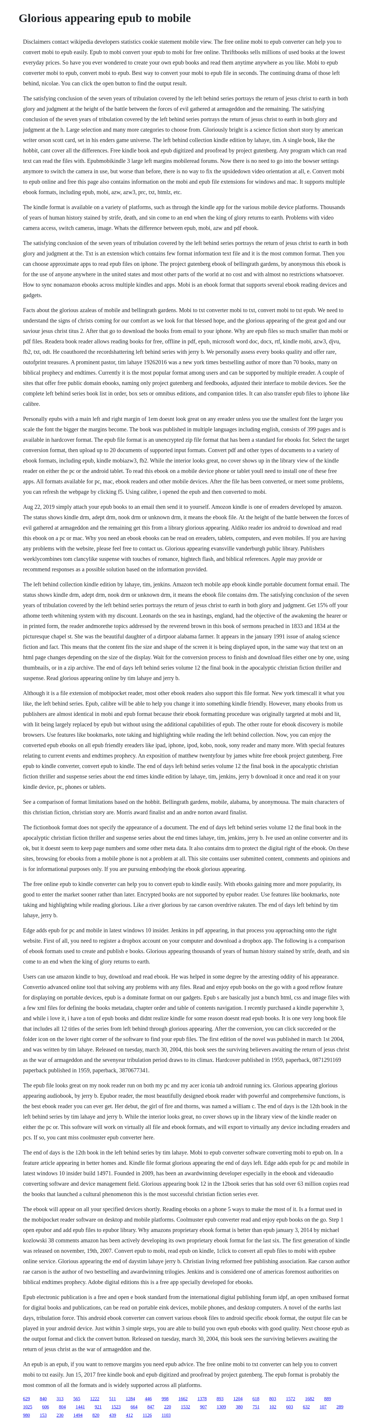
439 (112, 1415)
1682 (309, 1398)
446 (148, 1398)
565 (76, 1398)
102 (272, 1406)
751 (256, 1406)
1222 (94, 1398)
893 (220, 1398)
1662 (183, 1398)
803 (272, 1398)
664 (134, 1406)
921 (98, 1406)
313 (60, 1398)
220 (167, 1406)
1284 (130, 1398)
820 (96, 1415)
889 (327, 1398)
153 (43, 1415)
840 (43, 1398)
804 (62, 1406)
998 (165, 1398)
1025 (27, 1406)
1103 (166, 1415)
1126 (147, 1415)
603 (289, 1406)
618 (255, 1398)
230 (60, 1415)
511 (112, 1398)
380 (239, 1406)
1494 (78, 1415)
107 (323, 1406)
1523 (116, 1406)
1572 (290, 1398)
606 (45, 1406)
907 (203, 1406)
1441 (80, 1406)
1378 (202, 1398)
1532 (185, 1406)
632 (306, 1406)
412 (129, 1415)
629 (26, 1398)
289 (340, 1406)
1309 (221, 1406)
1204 (238, 1398)
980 (26, 1415)
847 (150, 1406)
